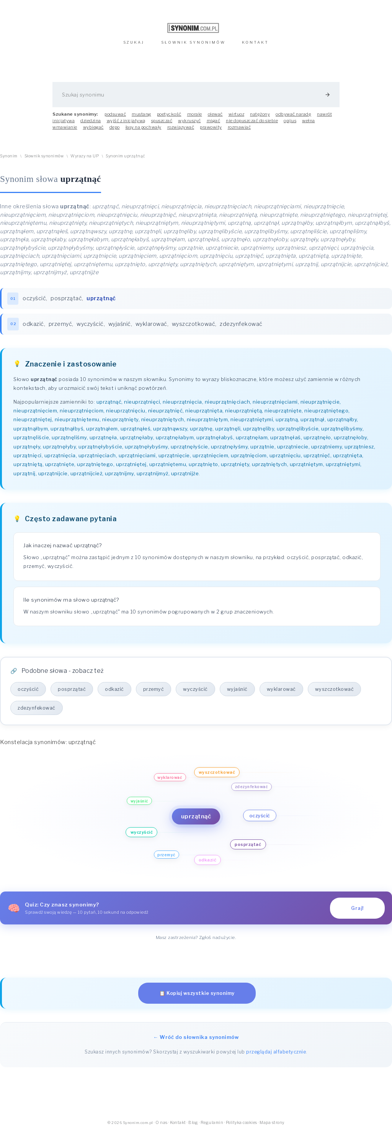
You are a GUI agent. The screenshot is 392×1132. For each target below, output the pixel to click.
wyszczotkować (194, 324)
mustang (141, 114)
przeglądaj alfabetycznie (276, 1052)
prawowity (211, 127)
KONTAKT (255, 42)
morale (194, 114)
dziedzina (90, 120)
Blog (193, 1122)
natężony (260, 114)
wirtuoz (237, 114)
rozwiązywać (180, 127)
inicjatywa (63, 120)
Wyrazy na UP (84, 156)
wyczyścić (90, 324)
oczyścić (34, 298)
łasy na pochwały (144, 127)
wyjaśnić (119, 324)
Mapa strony (272, 1122)
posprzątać (66, 298)
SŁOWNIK (193, 42)
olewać (215, 114)
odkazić (33, 324)
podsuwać (115, 114)
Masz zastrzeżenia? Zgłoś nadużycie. (196, 937)
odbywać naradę (293, 114)
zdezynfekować (241, 324)
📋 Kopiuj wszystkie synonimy (197, 993)
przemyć (60, 324)
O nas (161, 1122)
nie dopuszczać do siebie (252, 120)
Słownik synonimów (44, 156)
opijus (290, 120)
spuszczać (162, 120)
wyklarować (151, 324)
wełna (308, 120)
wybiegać (93, 127)
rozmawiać (239, 127)
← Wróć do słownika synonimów (196, 1037)
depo (114, 127)
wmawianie (64, 127)
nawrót (324, 114)
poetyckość (169, 114)
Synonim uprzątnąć (125, 156)
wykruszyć (189, 120)
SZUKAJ (133, 42)
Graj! (357, 908)
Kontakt (178, 1122)
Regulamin (212, 1122)
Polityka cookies (241, 1122)
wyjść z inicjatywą (126, 120)
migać (213, 120)
